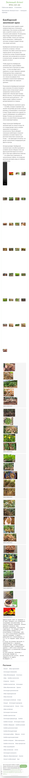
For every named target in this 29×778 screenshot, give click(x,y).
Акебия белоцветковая (10, 731)
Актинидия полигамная (10, 712)
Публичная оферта (7, 7)
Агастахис (19, 675)
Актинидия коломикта (9, 753)
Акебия (20, 718)
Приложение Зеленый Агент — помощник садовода (14, 11)
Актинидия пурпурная (15, 703)
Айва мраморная (20, 740)
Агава (19, 700)
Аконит (5, 669)
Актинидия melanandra (10, 672)
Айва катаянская (8, 750)
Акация (5, 703)
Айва (4, 678)
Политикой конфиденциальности (11, 771)
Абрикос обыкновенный (10, 756)
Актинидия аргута (8, 706)
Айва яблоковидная (9, 675)
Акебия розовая (20, 725)
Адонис (19, 687)
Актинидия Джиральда (10, 718)
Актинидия (19, 684)
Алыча (17, 706)
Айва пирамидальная (9, 694)
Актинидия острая (19, 722)
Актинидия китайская (9, 700)
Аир (18, 759)
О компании (17, 7)
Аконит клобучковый (9, 759)
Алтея (16, 750)
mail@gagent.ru (7, 658)
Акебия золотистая (13, 678)
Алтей (23, 734)
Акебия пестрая (8, 722)
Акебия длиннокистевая (10, 728)
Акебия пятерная (8, 740)
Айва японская (7, 697)
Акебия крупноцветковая (10, 737)
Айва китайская (8, 709)
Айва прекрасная (20, 743)
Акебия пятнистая (8, 743)
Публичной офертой (16, 769)
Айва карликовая (14, 669)
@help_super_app (14, 5)
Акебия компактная (9, 684)
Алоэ (21, 706)
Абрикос (17, 734)
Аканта (12, 681)
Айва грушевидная (9, 747)
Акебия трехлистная (9, 715)
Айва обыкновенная (9, 687)
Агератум (6, 681)
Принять (23, 766)
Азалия (21, 756)
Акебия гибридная (8, 725)
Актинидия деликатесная (10, 690)
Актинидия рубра (8, 734)
